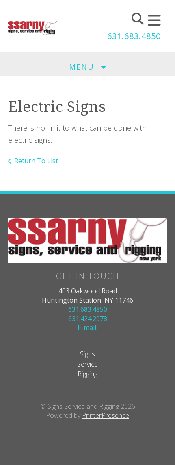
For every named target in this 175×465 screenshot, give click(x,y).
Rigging (87, 373)
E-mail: (87, 327)
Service (87, 364)
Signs (87, 353)
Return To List (36, 160)
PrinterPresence (105, 415)
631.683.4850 (134, 36)
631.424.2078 (87, 318)
